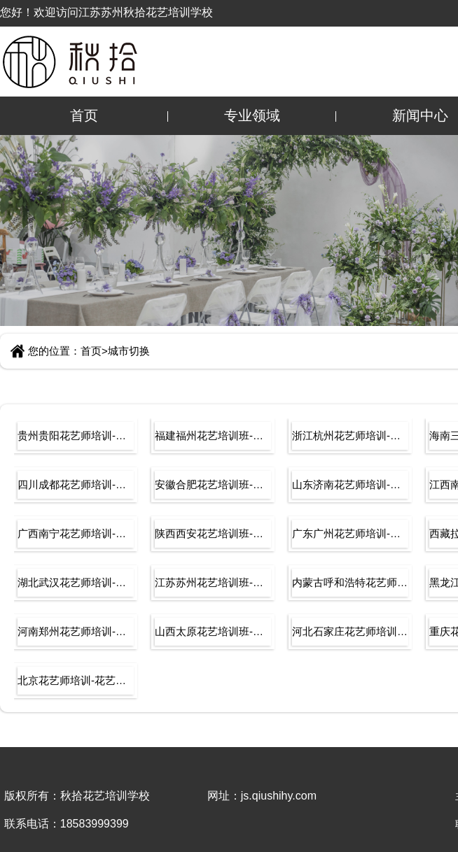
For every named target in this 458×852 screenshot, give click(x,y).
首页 (84, 115)
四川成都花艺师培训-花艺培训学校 (76, 484)
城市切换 (129, 351)
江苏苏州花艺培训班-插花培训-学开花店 (213, 582)
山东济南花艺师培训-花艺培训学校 (350, 484)
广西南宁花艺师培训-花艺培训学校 (76, 533)
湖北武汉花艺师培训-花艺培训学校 (76, 582)
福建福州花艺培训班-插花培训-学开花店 (213, 435)
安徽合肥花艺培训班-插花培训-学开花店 (213, 484)
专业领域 (252, 115)
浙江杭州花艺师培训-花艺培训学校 (350, 435)
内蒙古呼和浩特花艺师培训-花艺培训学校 (350, 582)
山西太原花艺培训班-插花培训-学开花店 (213, 631)
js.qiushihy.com (279, 796)
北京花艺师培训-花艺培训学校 (76, 680)
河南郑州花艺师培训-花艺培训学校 (76, 631)
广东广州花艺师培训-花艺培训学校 (350, 533)
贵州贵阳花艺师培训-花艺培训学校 (76, 435)
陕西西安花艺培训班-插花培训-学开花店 (213, 533)
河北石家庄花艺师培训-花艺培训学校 (350, 631)
